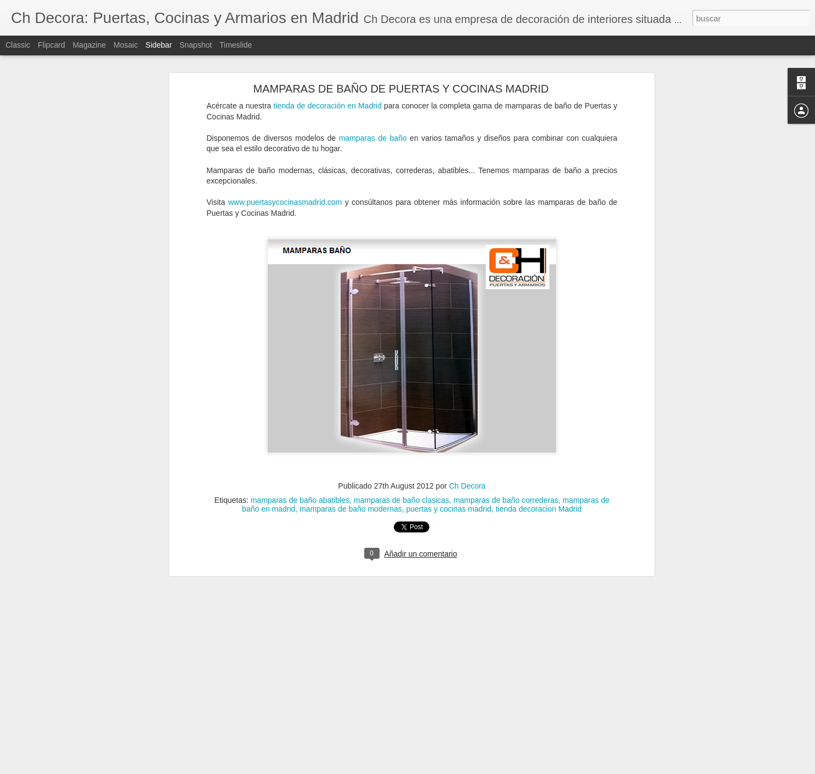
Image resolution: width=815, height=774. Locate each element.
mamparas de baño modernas (351, 505)
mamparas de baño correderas (506, 496)
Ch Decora (467, 482)
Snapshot (196, 45)
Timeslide (236, 45)
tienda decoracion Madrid (539, 505)
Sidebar (159, 45)
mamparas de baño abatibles (299, 496)
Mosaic (125, 45)
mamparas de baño (373, 134)
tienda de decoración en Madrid (327, 102)
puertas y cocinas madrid (449, 505)
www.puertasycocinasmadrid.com (285, 198)
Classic (17, 45)
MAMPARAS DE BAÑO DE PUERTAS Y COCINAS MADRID (400, 85)
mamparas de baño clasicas (401, 496)
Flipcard (51, 45)
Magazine (89, 45)
